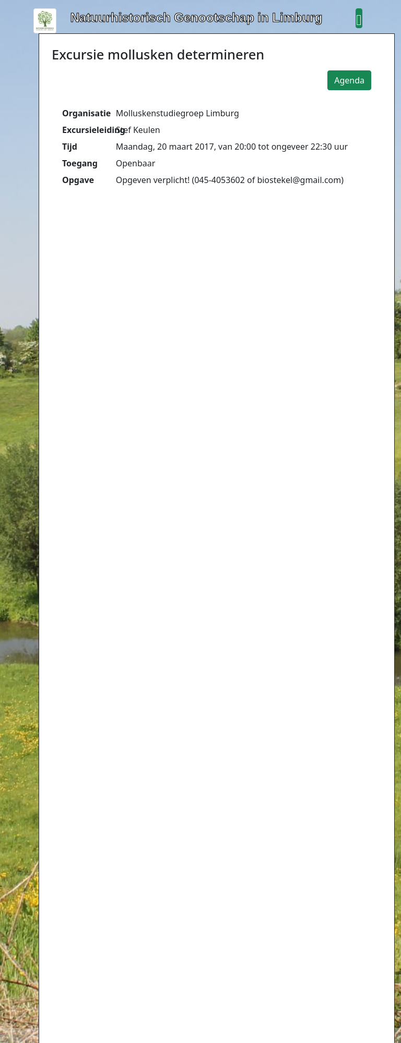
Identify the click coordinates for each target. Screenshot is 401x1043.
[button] (359, 18)
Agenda (349, 80)
